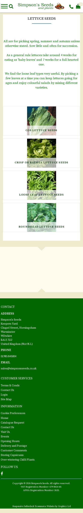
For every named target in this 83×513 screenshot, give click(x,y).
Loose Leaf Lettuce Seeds (41, 195)
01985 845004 (8, 356)
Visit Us (5, 432)
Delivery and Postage (14, 446)
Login (4, 395)
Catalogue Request (12, 422)
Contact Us (7, 390)
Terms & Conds (10, 385)
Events (5, 436)
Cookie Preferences (13, 413)
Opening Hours (10, 441)
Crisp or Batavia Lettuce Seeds (41, 162)
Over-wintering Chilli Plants (18, 460)
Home (4, 418)
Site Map (6, 399)
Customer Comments (14, 450)
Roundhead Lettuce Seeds (41, 227)
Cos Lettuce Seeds (41, 130)
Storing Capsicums (12, 455)
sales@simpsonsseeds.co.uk (18, 368)
